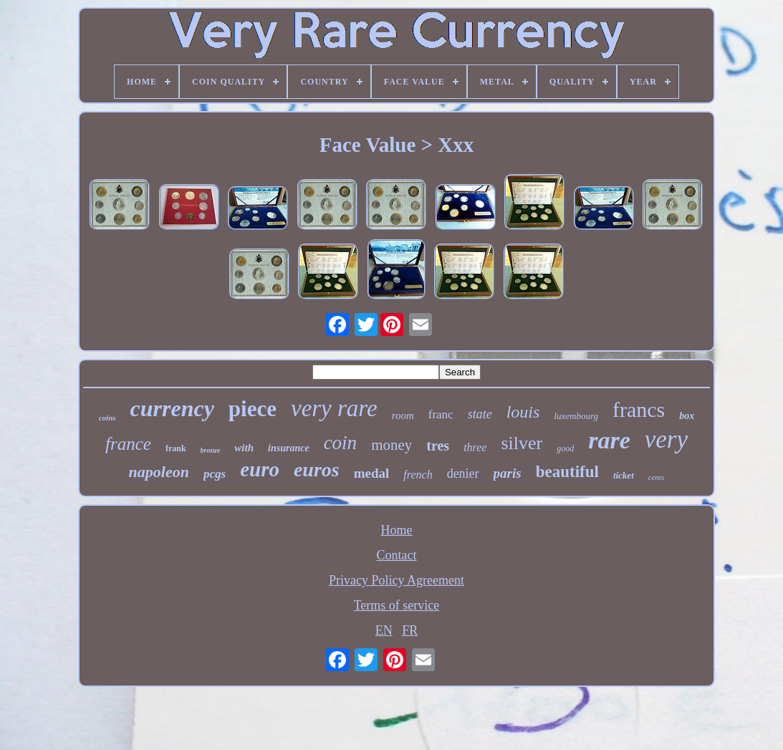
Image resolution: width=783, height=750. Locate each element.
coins (107, 417)
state (480, 414)
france (128, 443)
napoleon (159, 472)
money (391, 444)
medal (372, 473)
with (244, 447)
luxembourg (576, 415)
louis (523, 412)
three (474, 447)
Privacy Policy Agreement (396, 580)
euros (317, 469)
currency (172, 408)
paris (508, 473)
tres (437, 445)
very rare (334, 408)
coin (340, 442)
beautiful (567, 472)
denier (463, 473)
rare (609, 440)
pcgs (214, 474)
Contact (396, 555)
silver (521, 443)
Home (396, 530)
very (666, 439)
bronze (211, 450)
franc (440, 414)
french (417, 474)
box (686, 415)
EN (384, 630)
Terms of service (397, 605)
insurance (288, 448)
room (403, 415)
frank (175, 448)
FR (410, 630)
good (565, 448)
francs (639, 409)
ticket (623, 475)
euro (259, 469)
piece (253, 408)
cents (656, 477)
